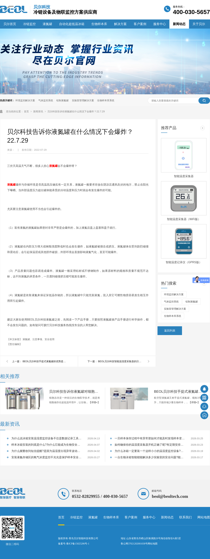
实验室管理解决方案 (83, 100)
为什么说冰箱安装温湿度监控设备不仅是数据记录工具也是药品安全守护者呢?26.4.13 (46, 438)
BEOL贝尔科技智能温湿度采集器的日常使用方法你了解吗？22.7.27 (121, 361)
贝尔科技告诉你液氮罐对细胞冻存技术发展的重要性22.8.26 (74, 391)
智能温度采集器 (184, 176)
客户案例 (140, 24)
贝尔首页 (10, 24)
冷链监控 (29, 24)
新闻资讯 (38, 111)
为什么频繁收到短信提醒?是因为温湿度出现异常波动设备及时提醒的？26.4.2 (46, 450)
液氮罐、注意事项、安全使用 (38, 339)
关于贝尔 (198, 24)
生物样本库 (99, 24)
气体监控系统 (45, 100)
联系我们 (185, 517)
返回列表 (169, 330)
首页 (27, 111)
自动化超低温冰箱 (71, 24)
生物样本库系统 (105, 100)
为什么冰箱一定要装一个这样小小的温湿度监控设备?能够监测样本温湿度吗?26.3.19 (150, 450)
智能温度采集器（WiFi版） (184, 219)
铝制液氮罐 (62, 100)
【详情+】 (94, 402)
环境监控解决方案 (25, 100)
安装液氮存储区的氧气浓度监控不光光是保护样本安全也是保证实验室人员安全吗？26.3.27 (46, 457)
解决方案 (120, 24)
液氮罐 (47, 24)
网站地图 (203, 517)
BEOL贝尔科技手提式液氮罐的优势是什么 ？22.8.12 (45, 361)
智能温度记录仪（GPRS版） (184, 262)
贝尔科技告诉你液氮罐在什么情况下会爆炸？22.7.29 (76, 111)
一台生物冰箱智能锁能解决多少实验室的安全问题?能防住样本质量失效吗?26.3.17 (150, 457)
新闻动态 (179, 24)
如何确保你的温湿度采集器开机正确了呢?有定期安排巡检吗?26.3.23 (150, 444)
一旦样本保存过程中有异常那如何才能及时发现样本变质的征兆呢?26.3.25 (150, 438)
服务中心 (159, 24)
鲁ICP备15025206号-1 (77, 543)
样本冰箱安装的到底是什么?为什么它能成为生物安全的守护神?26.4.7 (46, 444)
